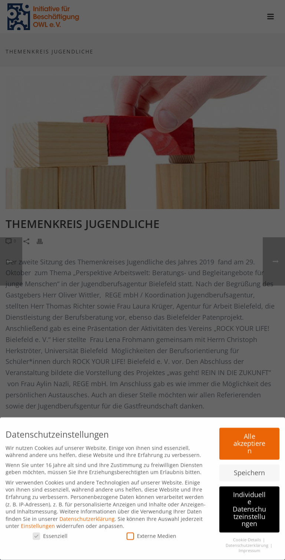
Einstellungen (38, 523)
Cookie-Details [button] (247, 537)
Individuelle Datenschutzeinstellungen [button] (249, 506)
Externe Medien (151, 533)
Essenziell (50, 533)
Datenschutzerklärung (87, 516)
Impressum (249, 548)
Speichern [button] (249, 470)
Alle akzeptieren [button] (249, 441)
